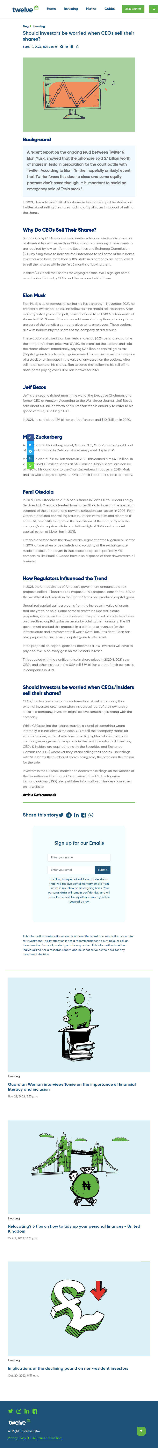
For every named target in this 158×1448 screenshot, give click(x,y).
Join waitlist (133, 9)
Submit (102, 869)
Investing (39, 26)
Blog (26, 26)
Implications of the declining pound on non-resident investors (68, 1369)
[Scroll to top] (141, 1431)
